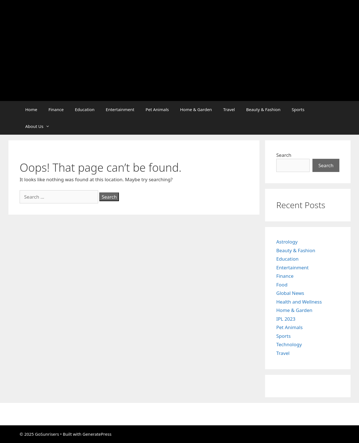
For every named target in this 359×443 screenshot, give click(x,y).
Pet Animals (157, 109)
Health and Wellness (299, 302)
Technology (289, 344)
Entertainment (120, 109)
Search (283, 155)
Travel (229, 109)
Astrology (287, 241)
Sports (298, 109)
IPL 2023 (285, 319)
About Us (40, 126)
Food (281, 284)
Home (31, 109)
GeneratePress (96, 434)
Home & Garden (196, 109)
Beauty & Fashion (263, 109)
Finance (56, 109)
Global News (290, 293)
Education (85, 109)
